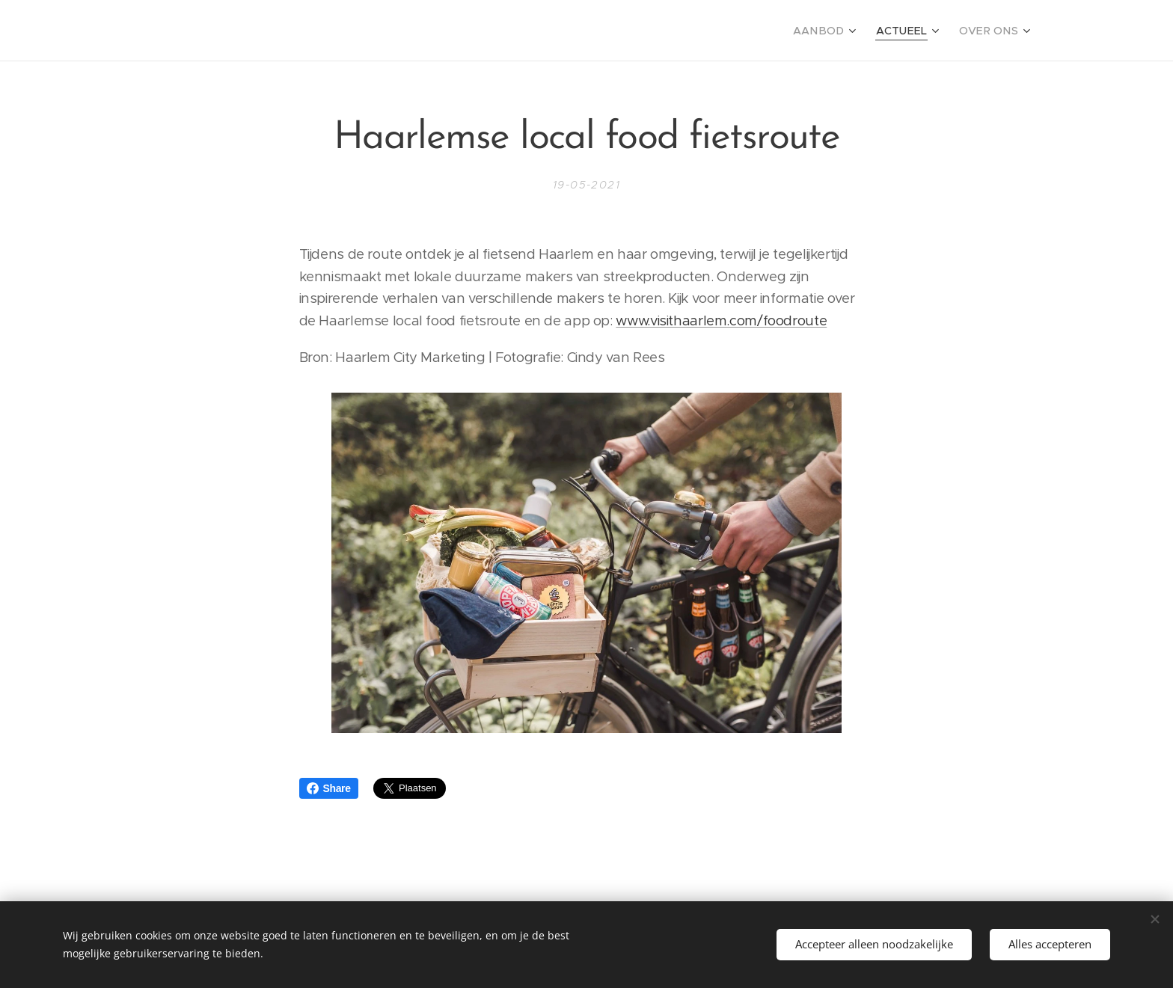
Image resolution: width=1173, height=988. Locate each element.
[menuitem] (839, 30)
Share (329, 788)
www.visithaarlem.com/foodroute (721, 320)
